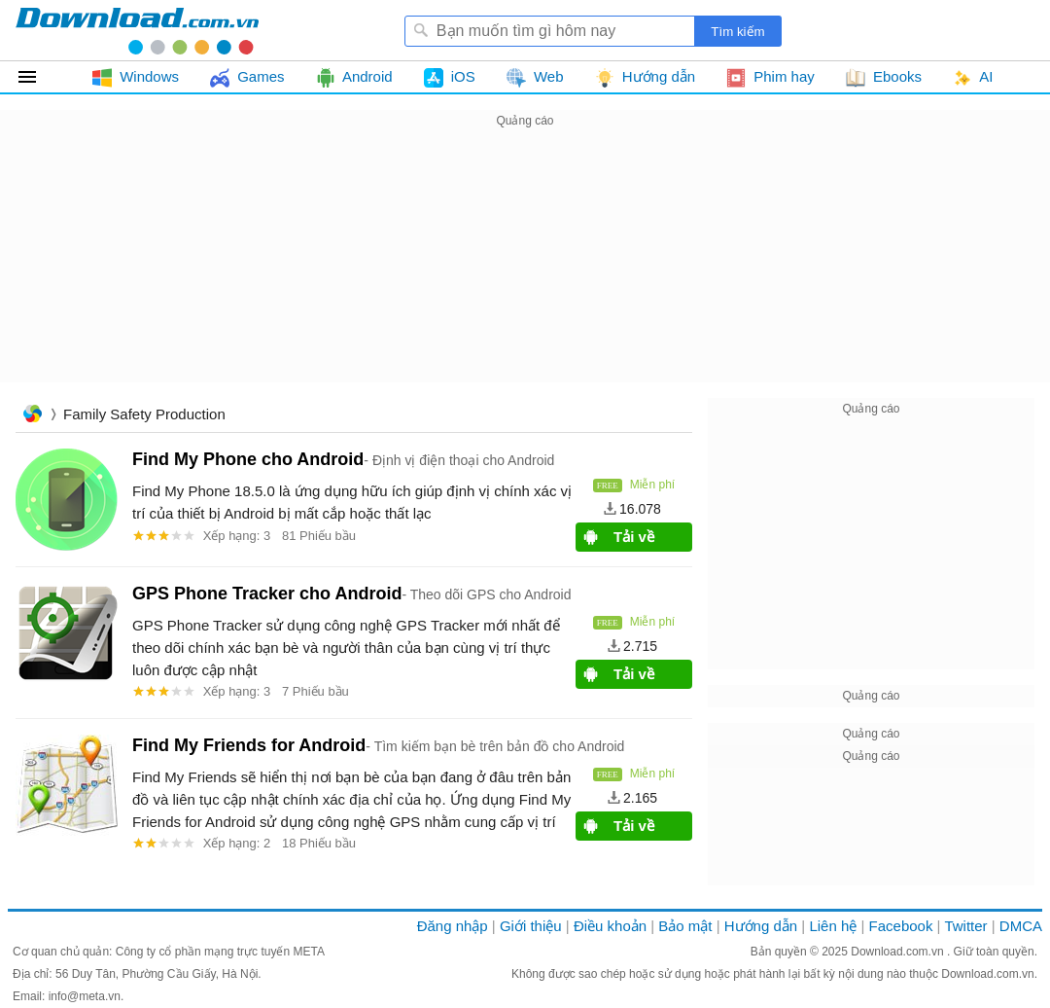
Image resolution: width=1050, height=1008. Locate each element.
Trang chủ (32, 416)
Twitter (965, 926)
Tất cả (38, 76)
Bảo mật (685, 926)
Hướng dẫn (760, 926)
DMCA (1020, 926)
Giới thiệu (531, 926)
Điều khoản (610, 926)
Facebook (901, 926)
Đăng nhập (452, 926)
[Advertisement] (525, 268)
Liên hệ (833, 926)
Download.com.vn (899, 951)
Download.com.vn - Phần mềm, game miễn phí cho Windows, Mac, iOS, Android (137, 30)
